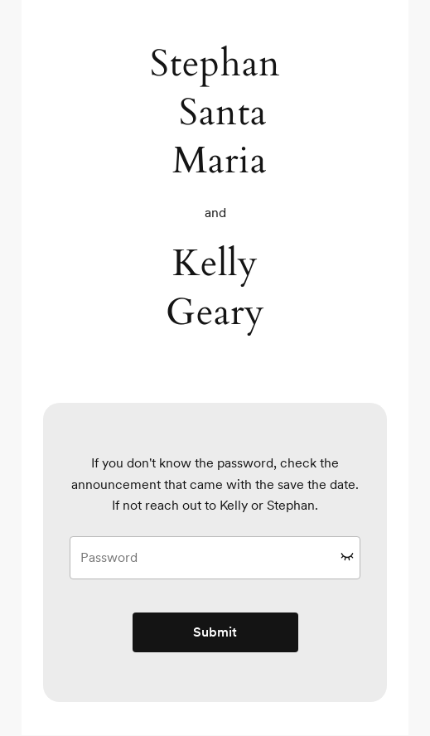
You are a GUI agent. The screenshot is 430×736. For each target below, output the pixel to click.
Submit (215, 632)
